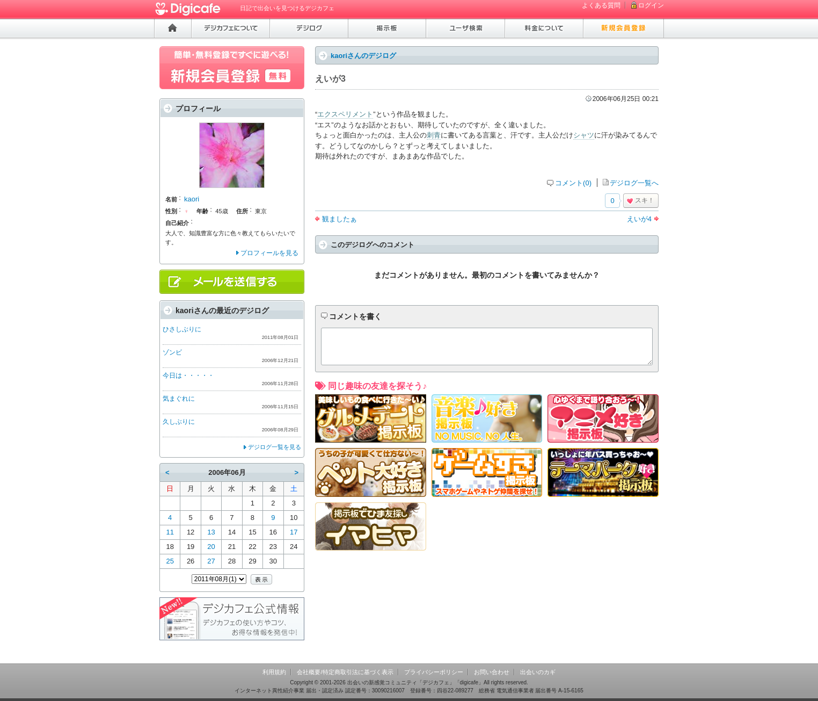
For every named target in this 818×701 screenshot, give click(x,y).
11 (169, 532)
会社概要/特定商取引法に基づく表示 (345, 672)
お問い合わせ (491, 672)
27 (211, 561)
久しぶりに (179, 421)
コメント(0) (573, 183)
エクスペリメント (345, 114)
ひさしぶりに (182, 329)
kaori (191, 199)
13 (211, 532)
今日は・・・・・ (188, 375)
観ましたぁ (339, 219)
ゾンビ (172, 352)
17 (293, 532)
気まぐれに (179, 398)
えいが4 (639, 219)
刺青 (434, 135)
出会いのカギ (538, 672)
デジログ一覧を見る (274, 447)
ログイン (651, 5)
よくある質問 (601, 5)
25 (169, 561)
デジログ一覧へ (634, 183)
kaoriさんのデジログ (363, 56)
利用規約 (274, 672)
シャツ (583, 135)
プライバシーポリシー (433, 672)
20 (211, 547)
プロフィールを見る (269, 253)
